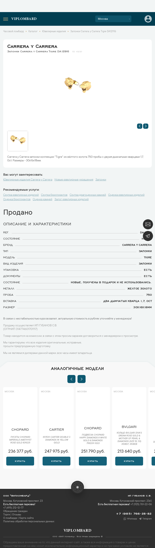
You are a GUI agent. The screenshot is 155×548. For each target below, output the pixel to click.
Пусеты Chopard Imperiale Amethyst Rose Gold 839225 (20, 440)
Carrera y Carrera (32, 45)
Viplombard (24, 19)
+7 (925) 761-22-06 (141, 504)
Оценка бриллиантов (16, 199)
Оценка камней (42, 199)
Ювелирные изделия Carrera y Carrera (27, 179)
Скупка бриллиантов (54, 195)
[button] (139, 126)
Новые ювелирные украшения (73, 179)
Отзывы (16, 514)
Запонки (100, 179)
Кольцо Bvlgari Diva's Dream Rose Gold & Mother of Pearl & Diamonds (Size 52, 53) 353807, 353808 (129, 439)
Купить (20, 460)
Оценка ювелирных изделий (126, 195)
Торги (6, 514)
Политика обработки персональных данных (28, 521)
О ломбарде (10, 518)
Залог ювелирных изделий (71, 199)
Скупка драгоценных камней (88, 195)
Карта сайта (26, 518)
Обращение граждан (15, 511)
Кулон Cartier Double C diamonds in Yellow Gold (56, 440)
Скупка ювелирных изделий (21, 195)
